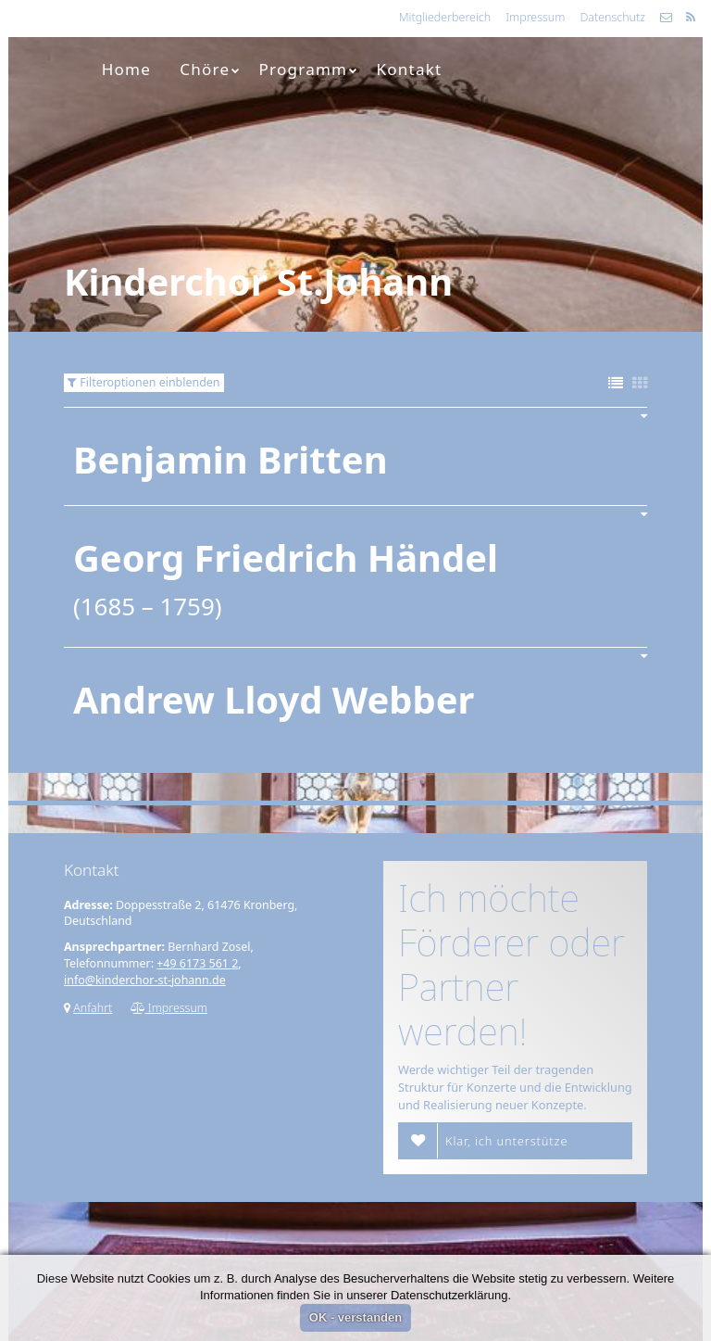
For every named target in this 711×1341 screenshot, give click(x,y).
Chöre (210, 69)
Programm (309, 69)
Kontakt (410, 69)
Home (126, 69)
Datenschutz (612, 17)
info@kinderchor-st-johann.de (145, 980)
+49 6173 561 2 (197, 963)
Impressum (535, 17)
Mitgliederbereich (445, 17)
